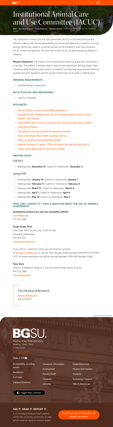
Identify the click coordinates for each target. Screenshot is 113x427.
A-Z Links (17, 377)
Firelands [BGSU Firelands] (47, 379)
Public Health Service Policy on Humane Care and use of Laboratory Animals (54, 122)
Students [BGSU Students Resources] (77, 373)
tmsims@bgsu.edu (21, 275)
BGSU (15, 29)
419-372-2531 (21, 351)
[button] (49, 3)
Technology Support (82, 379)
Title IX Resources (81, 383)
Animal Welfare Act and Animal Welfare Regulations (42, 110)
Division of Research (26, 29)
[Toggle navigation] (98, 2)
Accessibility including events (23, 365)
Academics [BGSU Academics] (18, 372)
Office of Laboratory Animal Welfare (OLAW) (39, 140)
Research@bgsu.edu (27, 295)
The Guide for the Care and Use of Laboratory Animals (44, 131)
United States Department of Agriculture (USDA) (41, 148)
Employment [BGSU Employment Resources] (49, 368)
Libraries (47, 383)
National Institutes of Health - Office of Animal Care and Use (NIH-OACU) (54, 144)
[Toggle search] (90, 2)
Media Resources (81, 364)
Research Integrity (55, 29)
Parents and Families (82, 368)
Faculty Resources (41, 29)
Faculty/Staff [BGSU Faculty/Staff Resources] (49, 373)
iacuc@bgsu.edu (21, 215)
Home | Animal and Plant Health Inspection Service (42, 135)
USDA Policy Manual (27, 126)
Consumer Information (53, 364)
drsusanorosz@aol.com (24, 241)
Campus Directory (22, 382)
